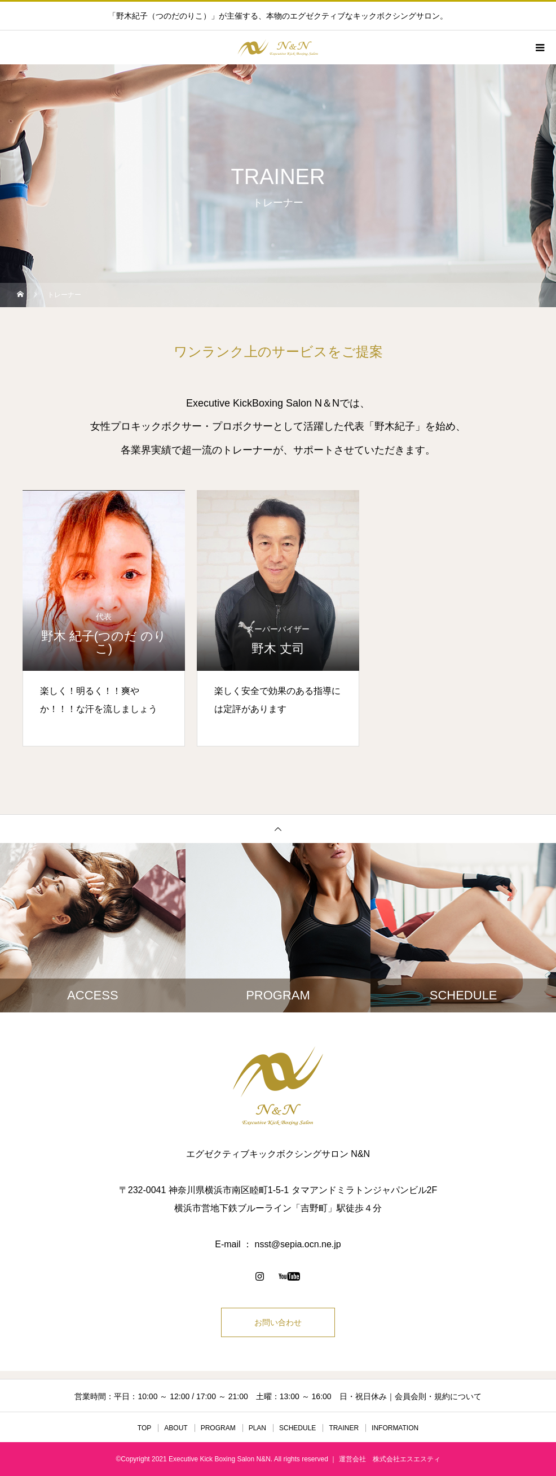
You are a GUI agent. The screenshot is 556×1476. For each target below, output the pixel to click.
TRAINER (344, 1428)
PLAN (257, 1428)
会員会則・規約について (438, 1396)
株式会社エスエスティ (406, 1459)
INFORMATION (395, 1428)
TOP (144, 1428)
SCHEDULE (297, 1428)
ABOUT (175, 1428)
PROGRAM (218, 1428)
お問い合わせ (278, 1322)
